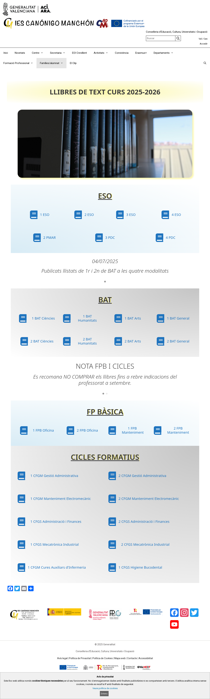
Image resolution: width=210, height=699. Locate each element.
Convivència (121, 52)
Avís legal (62, 658)
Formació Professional (19, 63)
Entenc (104, 693)
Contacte (132, 658)
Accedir (203, 43)
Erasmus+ (141, 52)
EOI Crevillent (79, 52)
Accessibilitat (146, 658)
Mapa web (120, 658)
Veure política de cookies (105, 688)
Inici (5, 52)
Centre (39, 53)
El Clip (73, 63)
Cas (205, 38)
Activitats (103, 53)
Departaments (165, 53)
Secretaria (59, 53)
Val (200, 38)
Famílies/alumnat (53, 63)
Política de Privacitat (80, 658)
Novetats (20, 52)
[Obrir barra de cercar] (205, 63)
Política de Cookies (102, 658)
